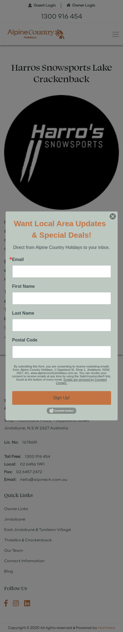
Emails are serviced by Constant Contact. (81, 381)
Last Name (23, 313)
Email (18, 259)
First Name (23, 286)
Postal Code (24, 340)
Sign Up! (61, 397)
